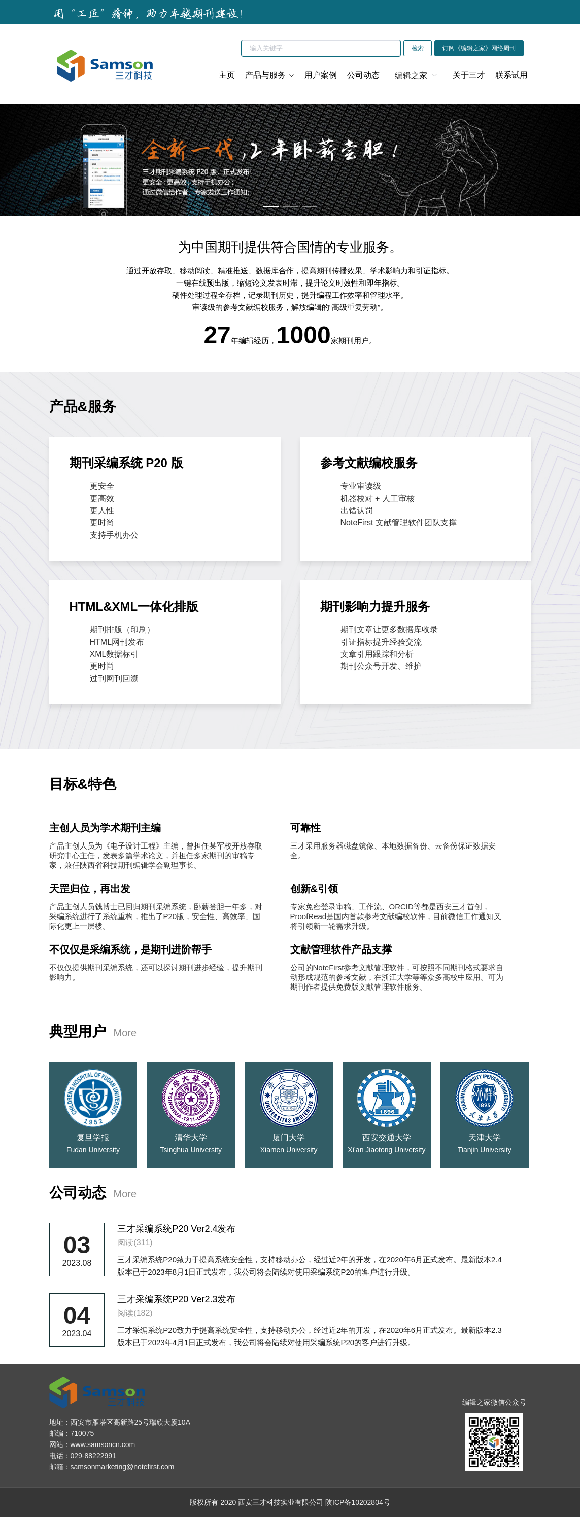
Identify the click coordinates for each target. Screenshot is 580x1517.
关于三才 (469, 74)
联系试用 (511, 74)
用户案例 (320, 74)
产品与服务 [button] (269, 74)
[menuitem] (416, 75)
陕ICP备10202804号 (357, 1502)
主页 (227, 74)
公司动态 (363, 74)
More (125, 1032)
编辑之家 (411, 75)
